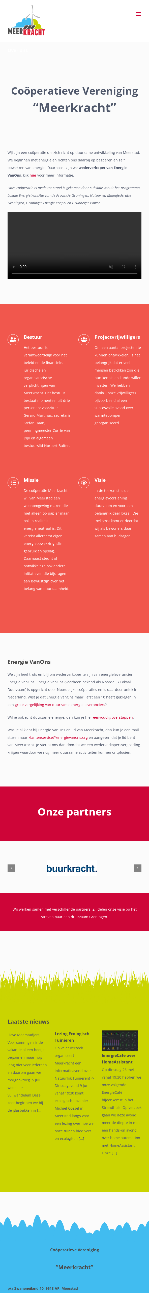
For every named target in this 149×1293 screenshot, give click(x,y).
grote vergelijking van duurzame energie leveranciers (60, 704)
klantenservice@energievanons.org (58, 737)
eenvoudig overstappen (113, 717)
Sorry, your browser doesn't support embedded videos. (74, 245)
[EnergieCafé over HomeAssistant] (116, 1040)
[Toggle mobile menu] (138, 14)
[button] (11, 868)
